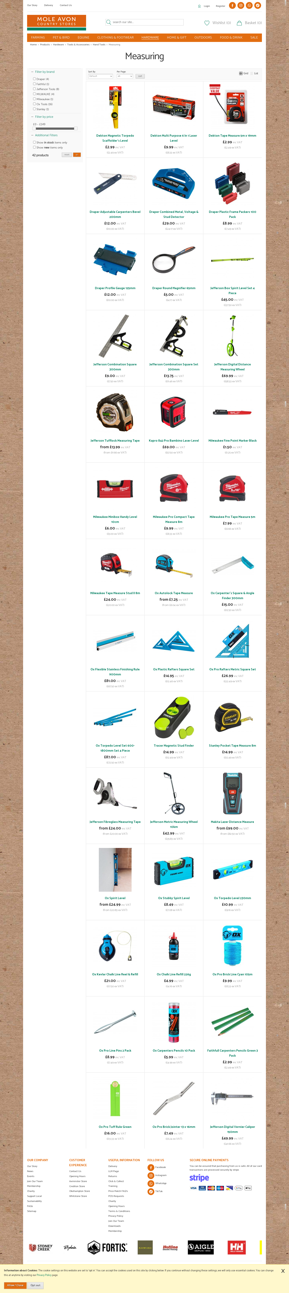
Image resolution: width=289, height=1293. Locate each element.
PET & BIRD (61, 38)
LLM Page (113, 1171)
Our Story (32, 5)
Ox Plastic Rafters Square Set (173, 669)
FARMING (38, 38)
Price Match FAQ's (118, 1191)
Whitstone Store (78, 1196)
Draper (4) (41, 79)
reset (66, 154)
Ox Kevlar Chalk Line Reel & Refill (115, 974)
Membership (33, 1186)
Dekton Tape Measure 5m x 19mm (232, 135)
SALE (254, 38)
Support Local (34, 1196)
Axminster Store (78, 1181)
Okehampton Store (79, 1191)
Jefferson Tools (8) (46, 89)
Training (112, 1186)
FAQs (30, 1206)
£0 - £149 (39, 124)
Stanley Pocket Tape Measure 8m (232, 745)
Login (207, 6)
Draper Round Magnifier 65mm (173, 288)
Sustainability (34, 1201)
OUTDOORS (203, 38)
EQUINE (83, 38)
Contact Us (66, 5)
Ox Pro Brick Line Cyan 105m (232, 974)
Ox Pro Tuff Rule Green (115, 1126)
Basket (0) (253, 23)
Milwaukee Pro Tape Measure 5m (232, 516)
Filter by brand (45, 72)
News (30, 1171)
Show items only (50, 142)
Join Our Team (35, 1181)
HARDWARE (150, 38)
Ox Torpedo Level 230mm (232, 898)
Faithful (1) (41, 84)
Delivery (48, 5)
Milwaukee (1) (43, 99)
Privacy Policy (115, 1216)
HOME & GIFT (176, 38)
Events (30, 1176)
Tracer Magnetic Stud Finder (174, 745)
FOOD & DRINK (231, 38)
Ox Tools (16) (43, 104)
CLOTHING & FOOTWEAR (115, 38)
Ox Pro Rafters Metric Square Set (232, 669)
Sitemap (31, 1211)
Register (220, 6)
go (77, 154)
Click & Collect (116, 1181)
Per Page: (125, 74)
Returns (112, 1176)
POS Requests (116, 1196)
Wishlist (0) (222, 23)
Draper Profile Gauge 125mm (115, 288)
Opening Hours (77, 1176)
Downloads (114, 1226)
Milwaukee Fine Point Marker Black (233, 440)
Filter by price (44, 117)
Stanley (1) (41, 109)
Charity (31, 1191)
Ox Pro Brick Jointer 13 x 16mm (174, 1126)
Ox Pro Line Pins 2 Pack (115, 1050)
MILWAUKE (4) (43, 94)
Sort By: (100, 74)
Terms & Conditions (119, 1211)
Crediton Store (77, 1186)
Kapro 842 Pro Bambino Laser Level (174, 440)
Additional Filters (46, 135)
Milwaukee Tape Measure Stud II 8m (115, 593)
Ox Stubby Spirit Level (174, 898)
